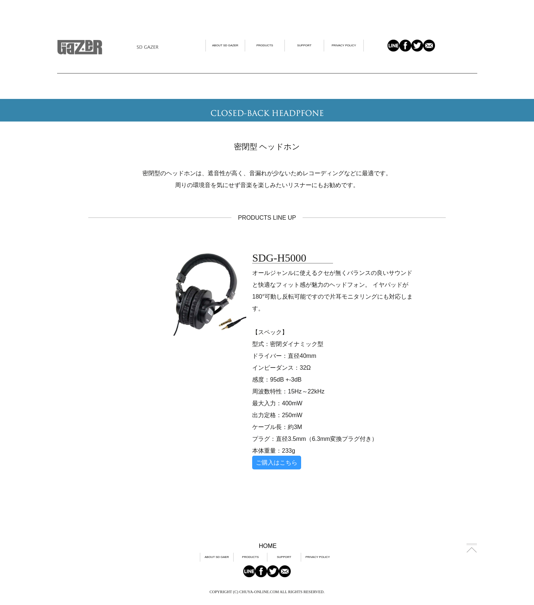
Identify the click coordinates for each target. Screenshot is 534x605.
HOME (268, 546)
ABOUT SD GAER (217, 557)
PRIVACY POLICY (344, 45)
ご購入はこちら (276, 462)
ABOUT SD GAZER (225, 45)
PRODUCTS (264, 45)
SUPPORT (304, 45)
